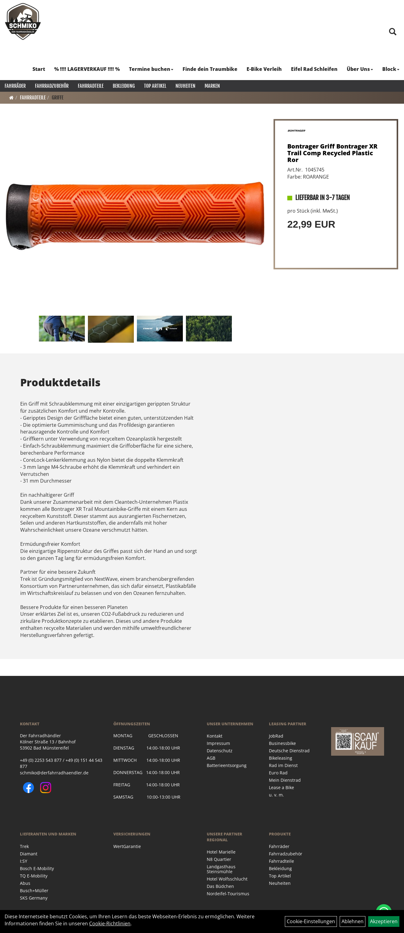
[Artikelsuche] (392, 32)
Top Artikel (155, 86)
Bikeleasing (280, 758)
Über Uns (360, 69)
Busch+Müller (34, 890)
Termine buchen (151, 69)
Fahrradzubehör (52, 86)
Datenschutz (219, 751)
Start (38, 69)
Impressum (218, 743)
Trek (24, 846)
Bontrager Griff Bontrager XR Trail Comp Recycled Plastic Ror (332, 153)
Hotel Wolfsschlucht (227, 879)
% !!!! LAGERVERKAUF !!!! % (87, 69)
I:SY (23, 861)
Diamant (28, 854)
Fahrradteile (91, 86)
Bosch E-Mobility (37, 868)
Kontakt (214, 736)
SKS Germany (33, 898)
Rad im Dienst (283, 765)
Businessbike (282, 743)
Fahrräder (15, 86)
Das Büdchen (220, 886)
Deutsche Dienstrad (289, 751)
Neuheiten (185, 86)
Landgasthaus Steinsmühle (221, 869)
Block (390, 69)
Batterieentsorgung (227, 765)
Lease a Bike (281, 787)
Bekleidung (124, 86)
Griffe (57, 97)
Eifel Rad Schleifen (314, 69)
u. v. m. (276, 795)
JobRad (276, 736)
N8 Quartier (219, 859)
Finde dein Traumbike (210, 69)
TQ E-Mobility (33, 876)
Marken (212, 86)
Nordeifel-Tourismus (228, 893)
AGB (211, 758)
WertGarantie (127, 846)
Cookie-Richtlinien (109, 923)
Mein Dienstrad (285, 780)
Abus (25, 883)
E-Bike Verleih (264, 69)
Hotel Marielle (221, 852)
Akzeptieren (384, 921)
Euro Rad (278, 773)
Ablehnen (353, 921)
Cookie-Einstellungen (311, 921)
